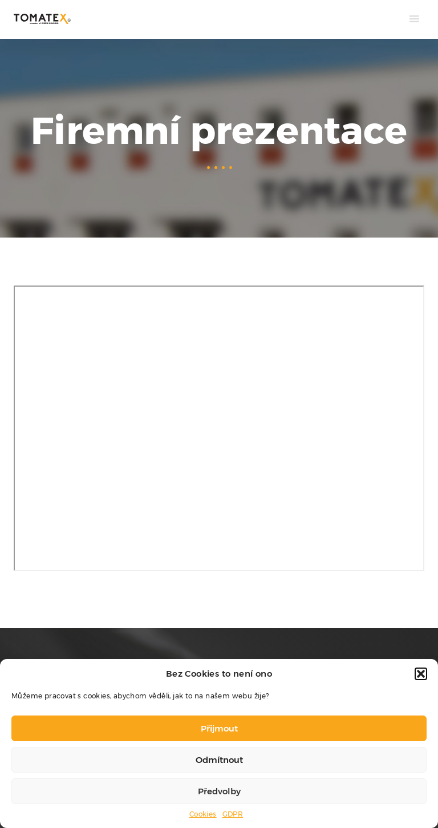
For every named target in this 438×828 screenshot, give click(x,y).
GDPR (233, 814)
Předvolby (219, 791)
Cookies (203, 814)
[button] (421, 674)
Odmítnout (219, 759)
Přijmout (219, 728)
